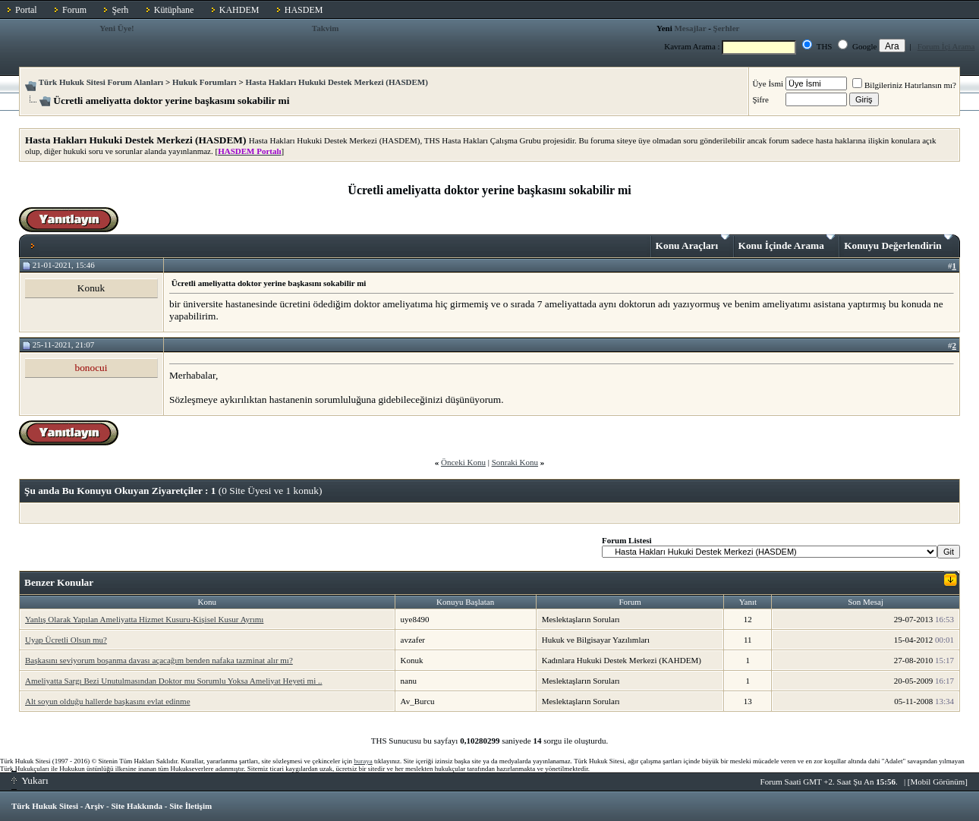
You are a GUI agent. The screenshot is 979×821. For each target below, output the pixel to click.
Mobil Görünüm (938, 781)
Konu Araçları (692, 242)
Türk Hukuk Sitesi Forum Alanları (101, 82)
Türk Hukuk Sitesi (44, 805)
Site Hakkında (136, 805)
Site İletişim (190, 805)
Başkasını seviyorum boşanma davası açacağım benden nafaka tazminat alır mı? (159, 660)
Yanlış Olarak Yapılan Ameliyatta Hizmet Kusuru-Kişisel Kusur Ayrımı (144, 619)
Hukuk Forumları (204, 82)
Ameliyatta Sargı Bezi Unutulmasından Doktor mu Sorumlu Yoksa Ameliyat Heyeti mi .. (173, 680)
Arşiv (95, 805)
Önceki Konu (463, 462)
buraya (363, 761)
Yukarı (30, 780)
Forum (74, 10)
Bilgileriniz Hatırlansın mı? (904, 85)
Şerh (120, 10)
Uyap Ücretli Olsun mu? (66, 639)
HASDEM (304, 10)
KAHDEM (239, 10)
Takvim (325, 28)
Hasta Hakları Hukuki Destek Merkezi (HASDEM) (336, 82)
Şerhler (726, 28)
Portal (26, 10)
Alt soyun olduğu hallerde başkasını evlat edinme (107, 701)
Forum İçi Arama (946, 46)
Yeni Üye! (116, 28)
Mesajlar (690, 28)
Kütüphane (174, 10)
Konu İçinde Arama (787, 242)
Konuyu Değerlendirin (898, 242)
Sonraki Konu (515, 462)
